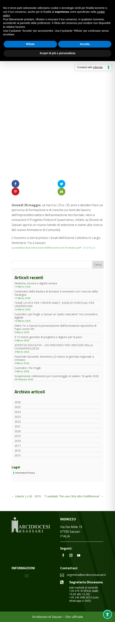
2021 (17, 426)
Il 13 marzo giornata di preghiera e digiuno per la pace (48, 337)
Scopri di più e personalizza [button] (57, 53)
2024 (17, 412)
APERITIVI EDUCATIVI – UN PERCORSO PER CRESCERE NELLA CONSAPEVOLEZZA (53, 346)
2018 (17, 441)
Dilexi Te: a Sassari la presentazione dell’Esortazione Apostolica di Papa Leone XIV (55, 327)
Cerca (97, 264)
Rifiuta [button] (30, 44)
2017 (17, 445)
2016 (17, 450)
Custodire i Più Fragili (27, 368)
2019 (17, 436)
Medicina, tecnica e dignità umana (35, 283)
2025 (17, 407)
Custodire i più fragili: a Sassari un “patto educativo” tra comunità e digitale (56, 315)
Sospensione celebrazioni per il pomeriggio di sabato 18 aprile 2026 (56, 376)
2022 (17, 421)
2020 (17, 431)
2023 (17, 416)
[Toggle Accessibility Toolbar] (107, 614)
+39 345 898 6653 (80, 597)
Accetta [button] (85, 44)
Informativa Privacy (25, 473)
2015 (17, 455)
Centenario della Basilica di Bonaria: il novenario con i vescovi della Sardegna (56, 293)
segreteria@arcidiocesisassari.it (86, 575)
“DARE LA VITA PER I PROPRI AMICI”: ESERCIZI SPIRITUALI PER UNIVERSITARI (54, 304)
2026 (17, 402)
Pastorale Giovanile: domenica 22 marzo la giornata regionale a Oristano (54, 358)
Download (89, 247)
